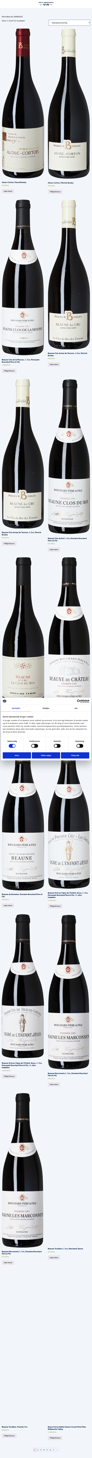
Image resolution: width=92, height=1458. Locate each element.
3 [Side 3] (40, 1450)
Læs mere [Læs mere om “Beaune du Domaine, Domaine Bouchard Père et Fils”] (8, 905)
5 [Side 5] (47, 1450)
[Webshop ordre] (69, 23)
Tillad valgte (46, 755)
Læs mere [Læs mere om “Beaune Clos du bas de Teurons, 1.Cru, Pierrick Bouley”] (54, 364)
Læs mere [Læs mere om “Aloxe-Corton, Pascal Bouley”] (8, 191)
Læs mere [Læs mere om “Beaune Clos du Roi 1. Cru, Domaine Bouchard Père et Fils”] (54, 549)
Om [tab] (76, 708)
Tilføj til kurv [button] (55, 192)
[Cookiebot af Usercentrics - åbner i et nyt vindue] (78, 701)
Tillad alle (75, 755)
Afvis (17, 755)
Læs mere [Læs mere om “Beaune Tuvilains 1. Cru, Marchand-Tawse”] (54, 1257)
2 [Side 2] (37, 1450)
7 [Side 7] (53, 1450)
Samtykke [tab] (16, 708)
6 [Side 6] (50, 1450)
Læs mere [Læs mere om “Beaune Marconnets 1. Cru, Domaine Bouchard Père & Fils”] (54, 1084)
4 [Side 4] (44, 1450)
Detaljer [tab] (46, 708)
